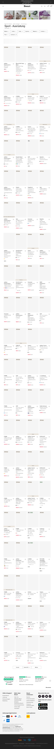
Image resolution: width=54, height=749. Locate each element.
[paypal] (4, 716)
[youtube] (46, 696)
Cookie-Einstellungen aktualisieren (42, 743)
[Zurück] (3, 2)
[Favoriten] (47, 6)
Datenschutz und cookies (30, 743)
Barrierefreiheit (21, 743)
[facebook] (39, 696)
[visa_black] (8, 716)
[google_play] (43, 704)
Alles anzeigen (48, 687)
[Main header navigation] (3, 6)
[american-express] (8, 720)
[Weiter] (50, 2)
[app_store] (43, 708)
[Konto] (44, 6)
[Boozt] (27, 6)
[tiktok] (50, 696)
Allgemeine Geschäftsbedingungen (11, 743)
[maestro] (15, 716)
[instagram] (43, 696)
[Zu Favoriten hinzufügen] (13, 63)
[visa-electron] (19, 716)
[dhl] (28, 716)
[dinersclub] (4, 720)
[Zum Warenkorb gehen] (50, 6)
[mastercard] (11, 716)
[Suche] (41, 6)
